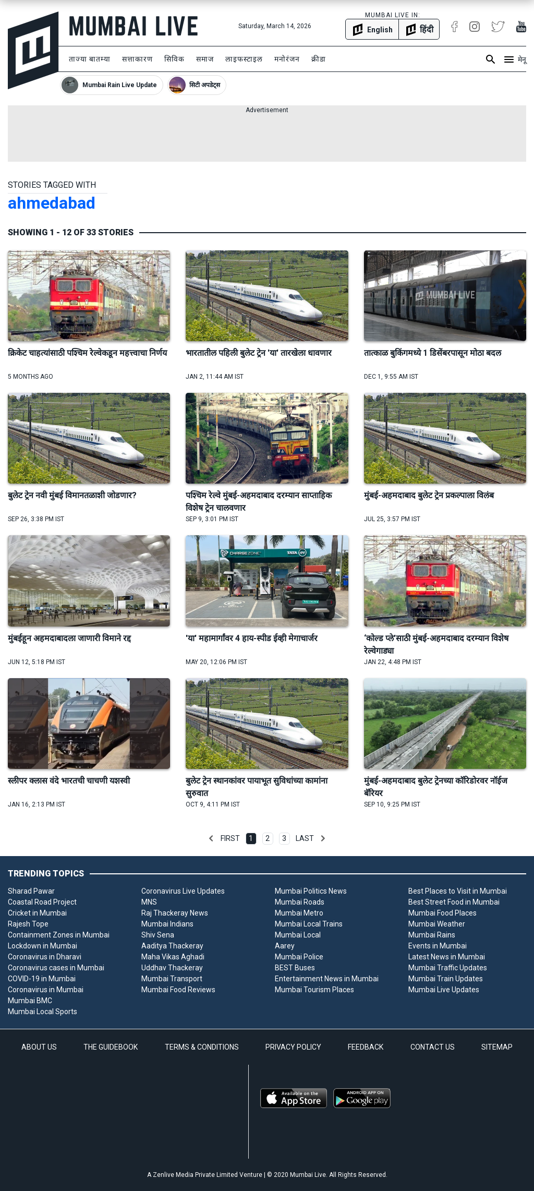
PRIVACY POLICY (293, 1047)
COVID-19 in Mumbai (42, 979)
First (230, 838)
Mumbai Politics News (311, 891)
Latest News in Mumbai (446, 957)
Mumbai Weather (436, 924)
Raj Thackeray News (174, 913)
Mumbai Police (299, 957)
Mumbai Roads (299, 902)
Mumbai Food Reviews (178, 989)
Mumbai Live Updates (443, 989)
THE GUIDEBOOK (110, 1047)
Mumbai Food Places (442, 913)
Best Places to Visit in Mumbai (457, 891)
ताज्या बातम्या (90, 59)
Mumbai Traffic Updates (447, 968)
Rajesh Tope (28, 924)
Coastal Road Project (42, 902)
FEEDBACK (365, 1047)
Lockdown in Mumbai (42, 946)
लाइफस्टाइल (244, 59)
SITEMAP (497, 1047)
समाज (205, 59)
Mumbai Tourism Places (314, 989)
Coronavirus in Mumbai (45, 989)
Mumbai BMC (30, 1000)
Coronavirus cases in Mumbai (56, 968)
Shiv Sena (157, 935)
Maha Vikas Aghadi (172, 957)
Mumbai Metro (299, 913)
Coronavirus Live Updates (183, 891)
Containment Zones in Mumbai (59, 935)
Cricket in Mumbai (37, 913)
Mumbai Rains (431, 935)
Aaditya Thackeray (172, 946)
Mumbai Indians (167, 924)
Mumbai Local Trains (309, 924)
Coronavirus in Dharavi (44, 957)
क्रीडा (318, 59)
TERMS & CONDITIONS (202, 1047)
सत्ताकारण (137, 59)
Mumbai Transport (171, 979)
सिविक (174, 59)
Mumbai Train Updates (445, 979)
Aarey (285, 946)
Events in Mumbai (437, 946)
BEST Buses (295, 968)
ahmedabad (51, 203)
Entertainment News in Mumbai (327, 979)
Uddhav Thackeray (172, 968)
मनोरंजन (287, 59)
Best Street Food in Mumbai (454, 902)
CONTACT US (432, 1047)
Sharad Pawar (31, 891)
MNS (149, 902)
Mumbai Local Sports (42, 1011)
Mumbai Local (298, 935)
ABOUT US (39, 1047)
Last (305, 838)
